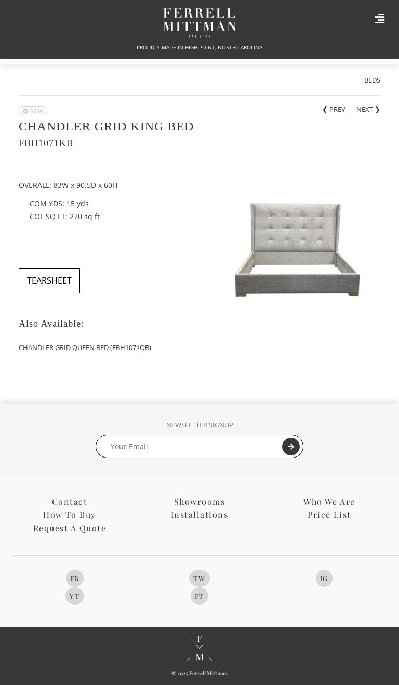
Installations (200, 514)
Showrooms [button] (199, 501)
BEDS (372, 80)
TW (199, 578)
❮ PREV (333, 109)
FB (74, 578)
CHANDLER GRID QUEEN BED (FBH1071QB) (85, 347)
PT (199, 596)
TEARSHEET (49, 280)
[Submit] (291, 446)
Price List (329, 514)
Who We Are (329, 501)
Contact (70, 501)
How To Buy (69, 514)
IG (324, 578)
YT (74, 596)
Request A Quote (70, 527)
